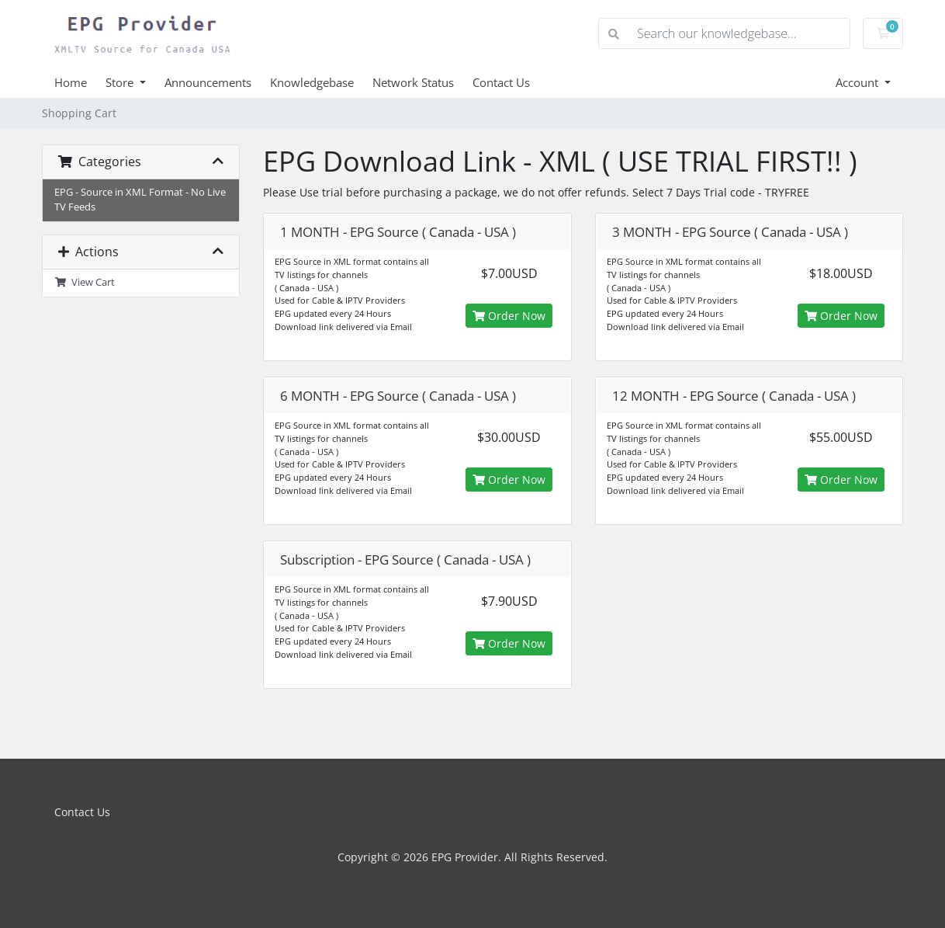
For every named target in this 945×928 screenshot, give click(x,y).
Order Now (508, 315)
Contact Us (501, 82)
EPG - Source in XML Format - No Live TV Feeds (140, 200)
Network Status (413, 82)
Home (70, 82)
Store (121, 82)
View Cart (84, 282)
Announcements (207, 82)
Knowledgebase (312, 82)
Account (858, 82)
